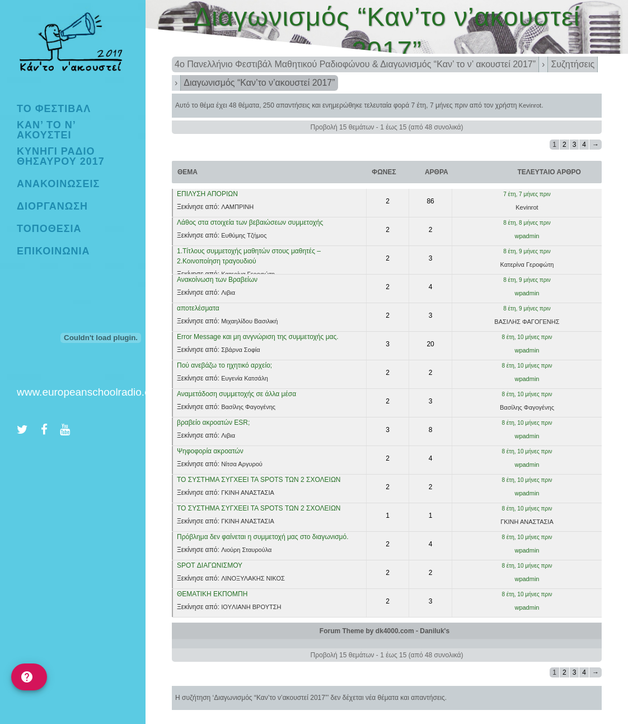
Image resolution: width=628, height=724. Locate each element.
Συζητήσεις (572, 64)
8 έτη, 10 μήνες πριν (527, 337)
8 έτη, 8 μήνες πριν (526, 223)
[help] (29, 676)
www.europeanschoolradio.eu (86, 392)
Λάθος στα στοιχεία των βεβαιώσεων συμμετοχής (250, 222)
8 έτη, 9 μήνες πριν (526, 251)
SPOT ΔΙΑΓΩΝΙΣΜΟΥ (209, 565)
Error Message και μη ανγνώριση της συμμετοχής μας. (258, 337)
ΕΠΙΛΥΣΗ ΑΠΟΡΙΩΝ (207, 194)
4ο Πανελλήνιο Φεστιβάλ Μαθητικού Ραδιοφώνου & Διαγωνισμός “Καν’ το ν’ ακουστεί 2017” (355, 64)
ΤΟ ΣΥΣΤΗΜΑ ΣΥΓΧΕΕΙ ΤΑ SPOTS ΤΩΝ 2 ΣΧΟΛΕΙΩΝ (259, 480)
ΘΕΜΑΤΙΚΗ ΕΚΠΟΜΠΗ (212, 594)
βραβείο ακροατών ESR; (213, 422)
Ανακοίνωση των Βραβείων (217, 280)
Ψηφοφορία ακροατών (210, 451)
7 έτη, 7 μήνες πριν (439, 105)
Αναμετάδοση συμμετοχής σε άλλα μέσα (236, 394)
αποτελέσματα (198, 308)
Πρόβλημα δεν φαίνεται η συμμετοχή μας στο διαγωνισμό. (263, 537)
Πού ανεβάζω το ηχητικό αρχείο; (224, 365)
